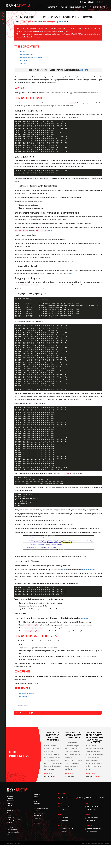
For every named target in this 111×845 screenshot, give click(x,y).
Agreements (10, 801)
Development (10, 818)
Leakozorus (36, 804)
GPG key (101, 798)
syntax (50, 230)
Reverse (9, 815)
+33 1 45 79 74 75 (66, 798)
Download (62, 21)
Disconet (35, 799)
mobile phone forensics (88, 569)
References (23, 63)
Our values (10, 798)
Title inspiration (24, 696)
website (26, 705)
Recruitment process (12, 830)
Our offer (53, 7)
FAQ (8, 834)
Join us (71, 7)
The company (94, 7)
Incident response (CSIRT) (14, 820)
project (63, 569)
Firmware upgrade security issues (31, 57)
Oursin (35, 801)
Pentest (9, 813)
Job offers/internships (13, 832)
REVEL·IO (9, 822)
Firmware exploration (27, 54)
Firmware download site (26, 693)
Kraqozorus (36, 794)
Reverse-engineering (39, 813)
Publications (81, 7)
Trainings (64, 7)
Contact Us (107, 843)
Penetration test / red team (40, 809)
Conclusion (23, 60)
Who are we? (10, 796)
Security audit (37, 811)
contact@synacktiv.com (85, 798)
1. (14, 705)
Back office (10, 810)
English (91, 2)
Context (22, 51)
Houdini (35, 796)
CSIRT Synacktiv (37, 823)
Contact (102, 7)
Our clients (10, 803)
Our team (9, 805)
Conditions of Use (86, 843)
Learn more (83, 70)
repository (70, 273)
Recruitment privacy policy (97, 843)
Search (83, 2)
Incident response (38, 818)
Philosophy (10, 827)
